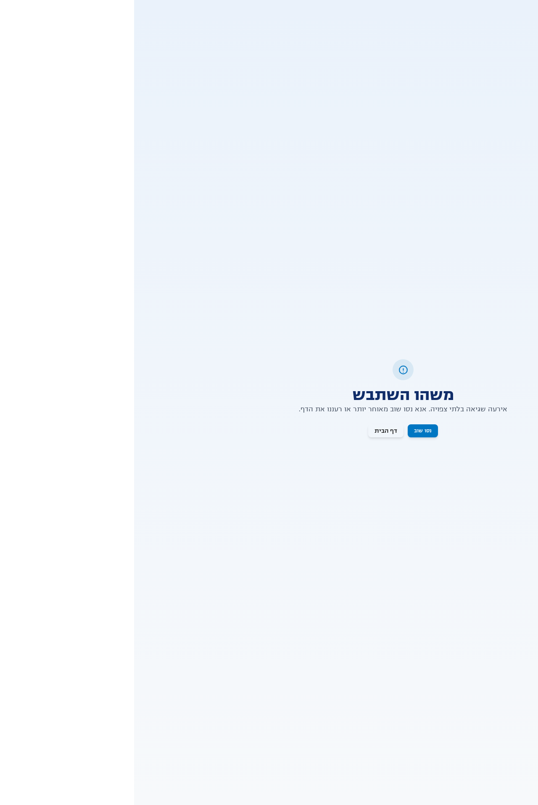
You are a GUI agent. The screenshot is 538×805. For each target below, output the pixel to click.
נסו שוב (289, 431)
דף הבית (251, 430)
